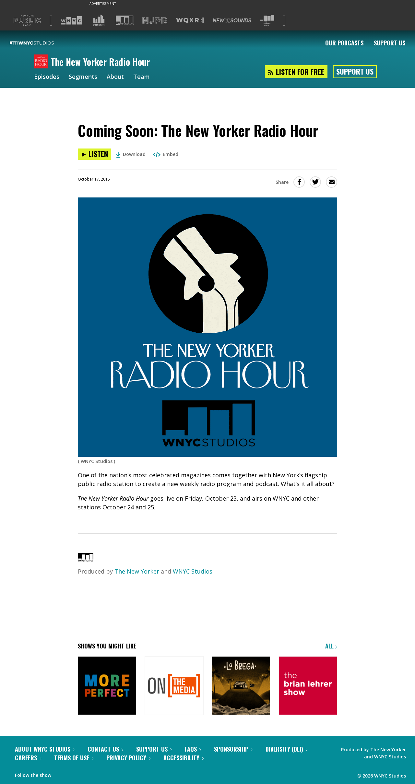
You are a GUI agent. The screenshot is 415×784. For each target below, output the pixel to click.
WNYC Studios (192, 571)
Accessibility (183, 758)
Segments (83, 77)
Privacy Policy (128, 758)
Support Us (389, 43)
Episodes (46, 77)
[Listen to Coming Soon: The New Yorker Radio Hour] (94, 154)
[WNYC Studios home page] (40, 43)
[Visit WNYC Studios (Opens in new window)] (125, 20)
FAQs (193, 749)
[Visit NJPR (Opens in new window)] (154, 20)
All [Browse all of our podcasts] (331, 646)
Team (141, 77)
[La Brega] (241, 686)
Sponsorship (233, 749)
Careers (28, 758)
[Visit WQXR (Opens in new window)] (190, 21)
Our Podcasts (344, 43)
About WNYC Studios (45, 749)
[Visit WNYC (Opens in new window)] (71, 20)
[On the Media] (174, 686)
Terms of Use (73, 758)
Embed (165, 154)
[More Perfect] (107, 686)
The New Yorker (136, 571)
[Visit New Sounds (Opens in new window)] (232, 20)
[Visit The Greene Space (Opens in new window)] (267, 20)
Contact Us (105, 749)
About (115, 77)
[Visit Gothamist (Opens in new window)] (99, 20)
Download (131, 154)
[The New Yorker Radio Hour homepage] (42, 61)
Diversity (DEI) (286, 749)
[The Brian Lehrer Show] (308, 686)
